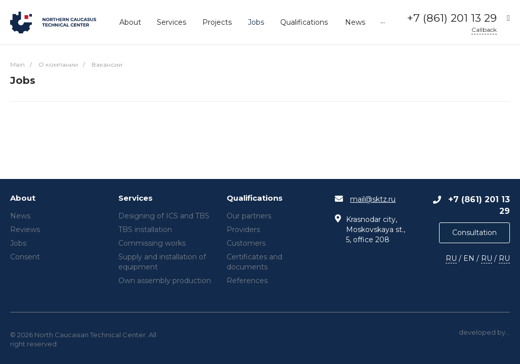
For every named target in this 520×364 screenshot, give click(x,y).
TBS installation (145, 229)
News (20, 215)
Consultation (474, 232)
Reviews (25, 229)
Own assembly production (164, 280)
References (247, 280)
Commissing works (152, 243)
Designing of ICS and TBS (163, 215)
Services (135, 198)
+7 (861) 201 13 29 (452, 18)
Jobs (18, 243)
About (22, 198)
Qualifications (255, 198)
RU (451, 258)
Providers (243, 229)
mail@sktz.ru (373, 199)
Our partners (249, 215)
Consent (25, 256)
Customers (246, 243)
